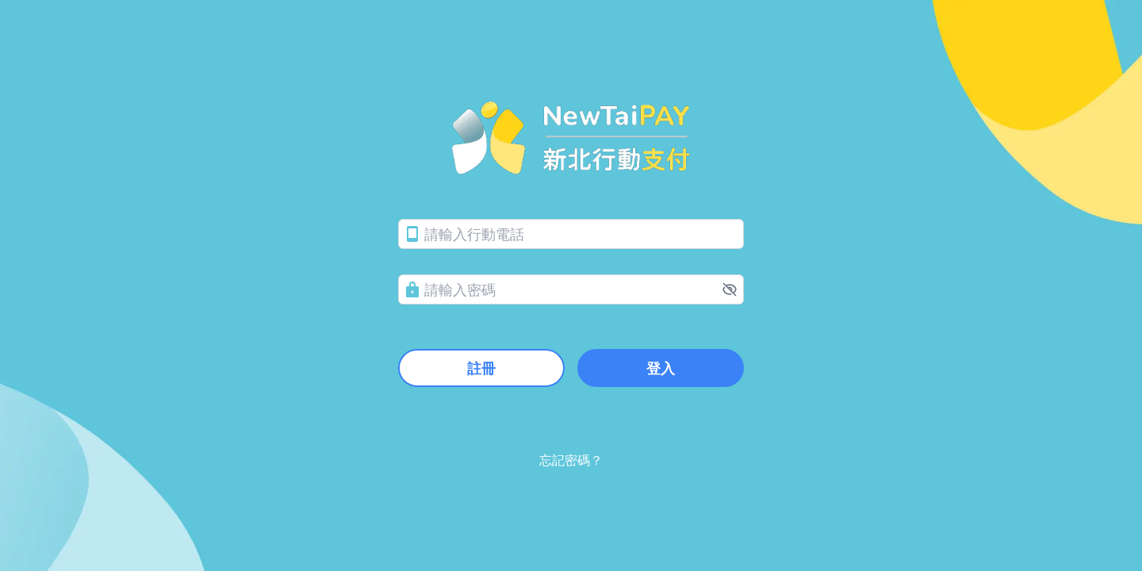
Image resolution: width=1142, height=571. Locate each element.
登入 (660, 367)
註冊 (481, 367)
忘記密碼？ (571, 460)
